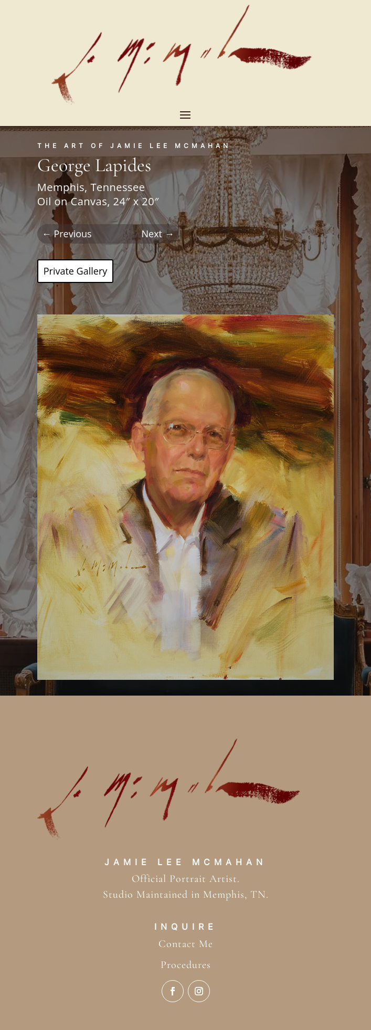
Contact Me (185, 944)
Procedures (186, 965)
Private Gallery (76, 271)
